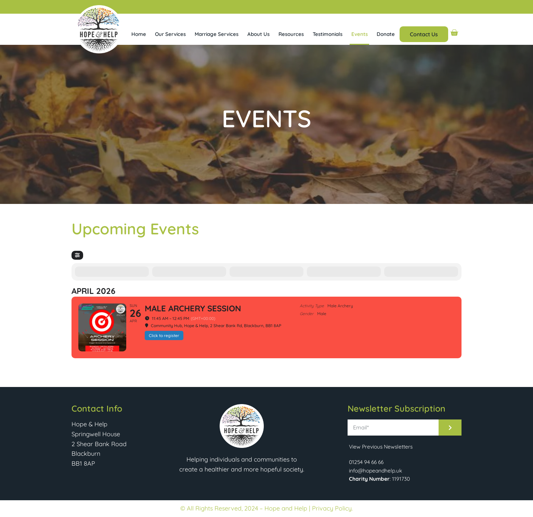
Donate (386, 34)
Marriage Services (216, 34)
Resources (291, 34)
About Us (258, 34)
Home (138, 34)
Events (359, 34)
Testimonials (327, 34)
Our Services (170, 34)
